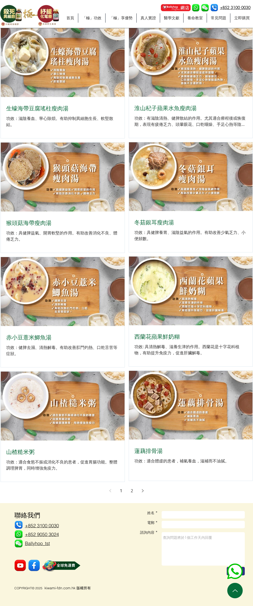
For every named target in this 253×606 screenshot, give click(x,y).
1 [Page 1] (121, 491)
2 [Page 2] (132, 491)
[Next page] (142, 490)
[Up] (235, 590)
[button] (205, 8)
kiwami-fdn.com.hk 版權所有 (68, 588)
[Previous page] (110, 490)
